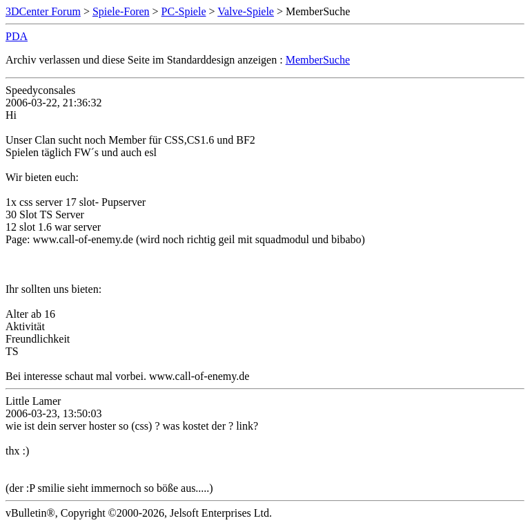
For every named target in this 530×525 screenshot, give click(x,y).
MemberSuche (318, 60)
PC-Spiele (183, 11)
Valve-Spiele (245, 11)
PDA (17, 36)
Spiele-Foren (121, 11)
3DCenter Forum (43, 11)
